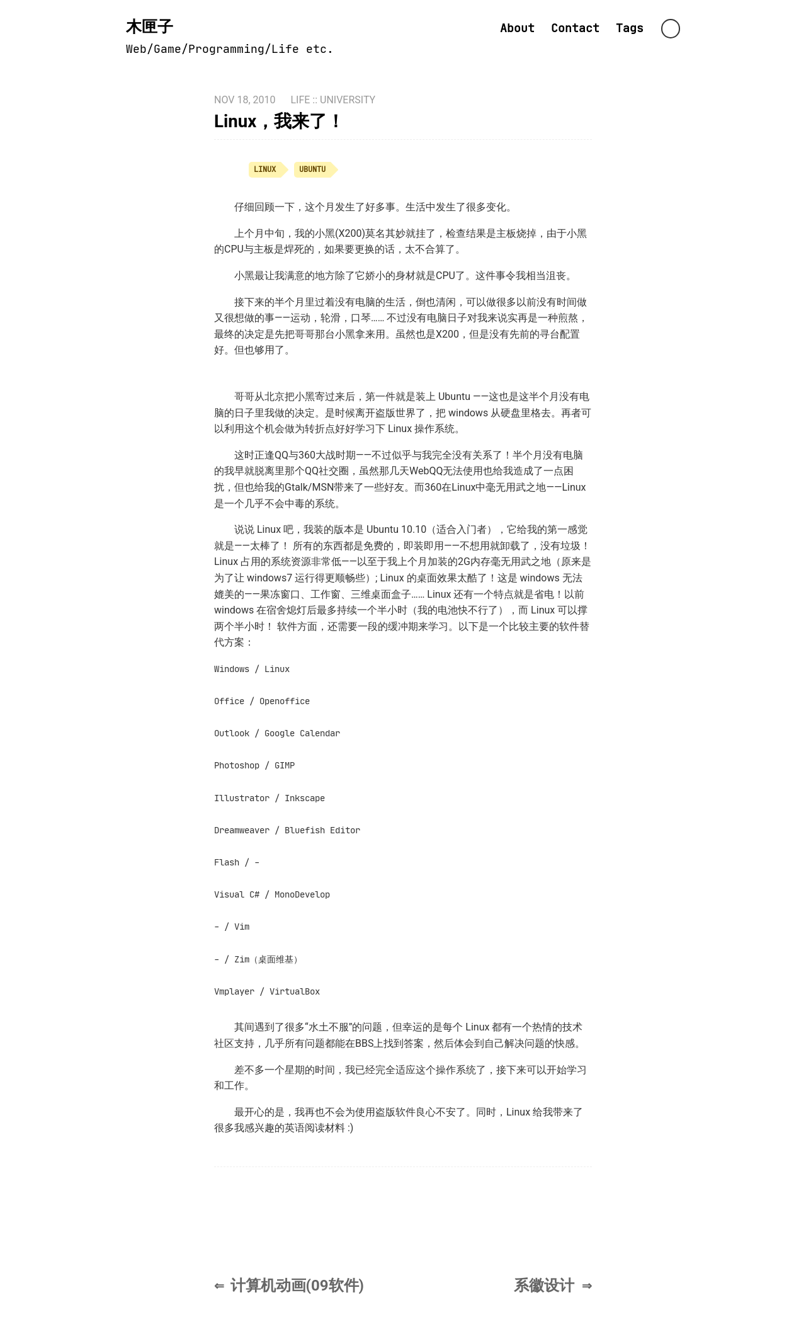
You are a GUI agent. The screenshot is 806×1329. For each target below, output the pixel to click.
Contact (575, 28)
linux (265, 169)
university (347, 100)
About (517, 28)
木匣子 (149, 27)
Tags (630, 28)
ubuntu (312, 169)
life (300, 100)
